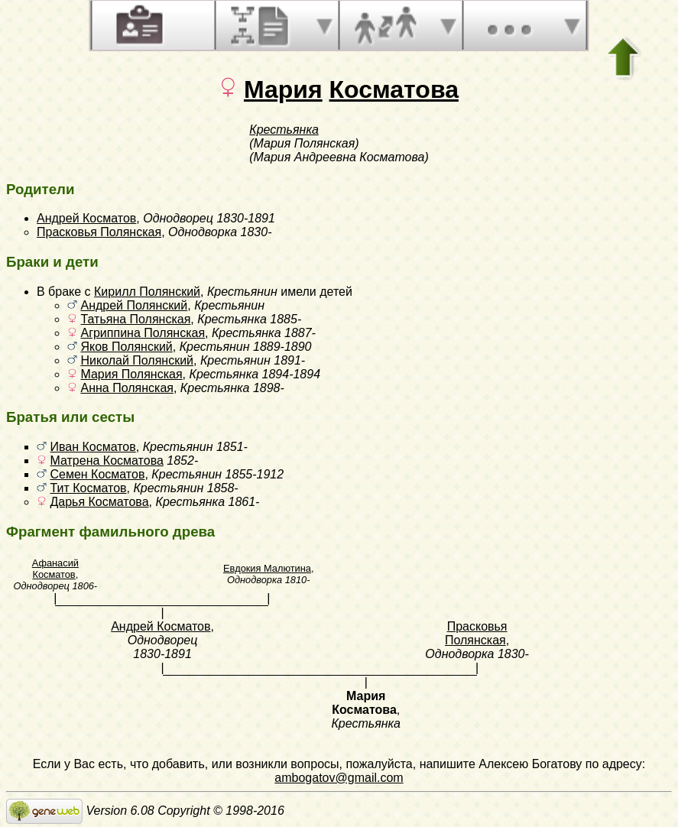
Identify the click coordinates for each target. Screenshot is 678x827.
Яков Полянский (126, 346)
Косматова (394, 89)
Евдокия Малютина (267, 568)
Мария (283, 89)
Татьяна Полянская (135, 319)
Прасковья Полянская (99, 231)
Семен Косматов (97, 474)
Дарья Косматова (99, 501)
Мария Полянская (131, 374)
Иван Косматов (92, 446)
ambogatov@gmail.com (338, 777)
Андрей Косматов (86, 218)
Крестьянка (284, 129)
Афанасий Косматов (55, 568)
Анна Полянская (126, 387)
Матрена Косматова (106, 460)
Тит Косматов (88, 488)
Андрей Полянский (133, 305)
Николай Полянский (136, 360)
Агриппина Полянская (142, 332)
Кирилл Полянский (147, 291)
